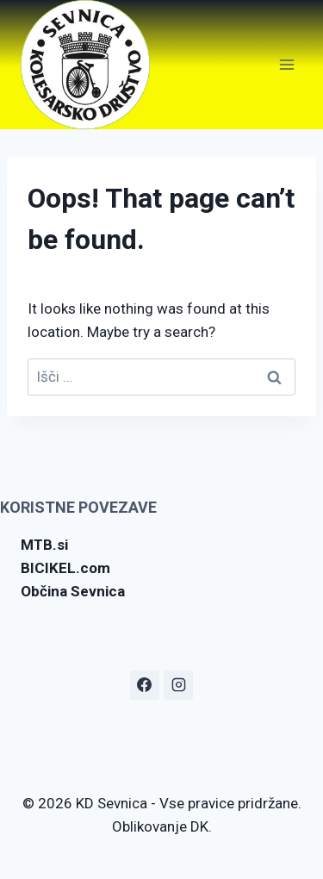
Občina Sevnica (73, 591)
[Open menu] (286, 64)
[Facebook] (144, 685)
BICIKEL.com (65, 568)
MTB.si (44, 544)
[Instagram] (178, 685)
